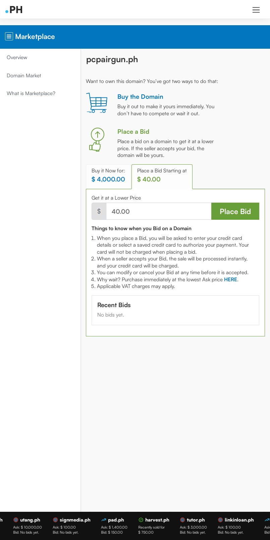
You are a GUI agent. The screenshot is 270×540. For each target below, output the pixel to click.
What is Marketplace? (31, 93)
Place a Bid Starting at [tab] (162, 175)
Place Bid (235, 211)
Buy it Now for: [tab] (108, 175)
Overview (17, 57)
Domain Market (24, 75)
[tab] (230, 279)
